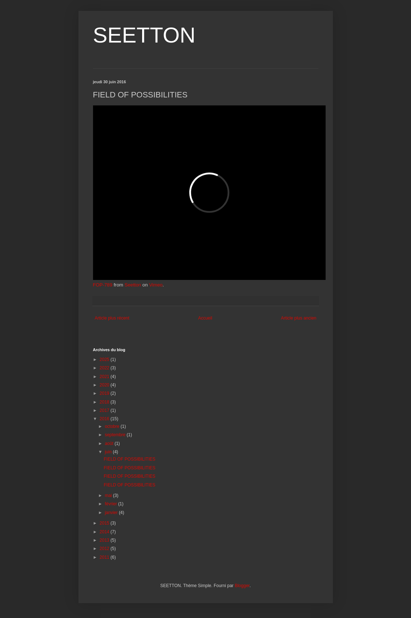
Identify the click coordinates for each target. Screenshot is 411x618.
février (111, 503)
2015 (105, 523)
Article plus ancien (298, 318)
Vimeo (155, 285)
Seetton (133, 285)
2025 (105, 359)
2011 (105, 557)
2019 (105, 393)
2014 (105, 531)
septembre (115, 434)
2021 (105, 376)
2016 (105, 418)
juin (109, 451)
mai (109, 495)
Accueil (205, 318)
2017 (105, 410)
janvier (112, 512)
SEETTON (144, 35)
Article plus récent (112, 318)
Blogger (242, 585)
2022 (105, 367)
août (109, 443)
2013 (105, 540)
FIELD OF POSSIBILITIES (129, 459)
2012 (105, 548)
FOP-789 (103, 285)
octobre (112, 426)
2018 (105, 402)
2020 (105, 385)
